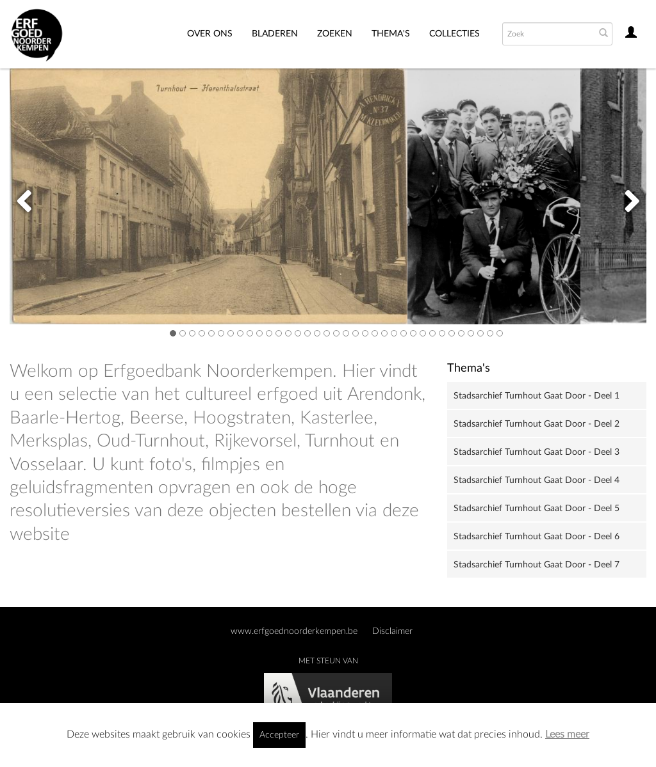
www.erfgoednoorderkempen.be (294, 631)
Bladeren (275, 33)
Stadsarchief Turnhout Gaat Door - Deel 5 (536, 508)
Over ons (210, 33)
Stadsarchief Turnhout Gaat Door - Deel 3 (536, 452)
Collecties (454, 33)
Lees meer (567, 734)
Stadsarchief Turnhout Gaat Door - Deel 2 (536, 424)
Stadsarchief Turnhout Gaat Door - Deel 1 (536, 395)
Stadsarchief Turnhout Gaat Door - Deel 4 (536, 480)
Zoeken (334, 33)
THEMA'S (391, 33)
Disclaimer (392, 631)
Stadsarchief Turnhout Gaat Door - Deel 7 (536, 564)
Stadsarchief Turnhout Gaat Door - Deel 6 (536, 536)
